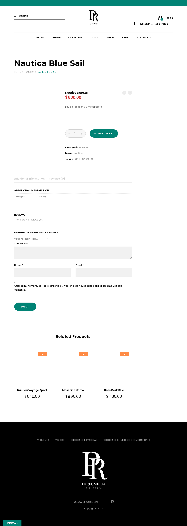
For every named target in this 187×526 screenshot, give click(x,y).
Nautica (78, 153)
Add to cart (106, 133)
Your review (22, 243)
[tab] (30, 178)
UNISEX (110, 37)
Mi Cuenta (43, 440)
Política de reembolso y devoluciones (126, 440)
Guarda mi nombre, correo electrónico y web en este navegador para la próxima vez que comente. (68, 287)
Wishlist (59, 440)
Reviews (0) (57, 179)
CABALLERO (75, 37)
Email (80, 265)
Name (18, 265)
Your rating (22, 238)
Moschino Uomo (73, 390)
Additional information (29, 179)
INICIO (40, 37)
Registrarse (161, 24)
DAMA (94, 37)
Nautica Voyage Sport (32, 390)
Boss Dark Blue (114, 390)
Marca (69, 153)
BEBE (125, 37)
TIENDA (56, 37)
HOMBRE (83, 147)
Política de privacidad (83, 440)
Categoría (71, 147)
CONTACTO (143, 37)
